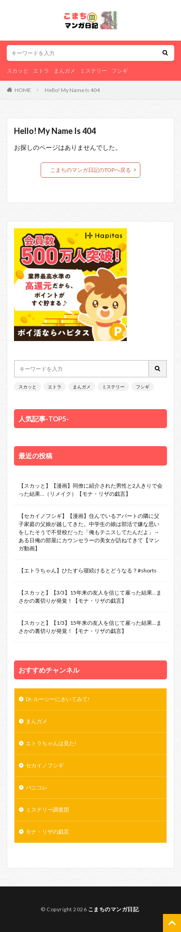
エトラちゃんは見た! (51, 743)
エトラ (41, 70)
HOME (22, 90)
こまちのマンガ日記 (113, 909)
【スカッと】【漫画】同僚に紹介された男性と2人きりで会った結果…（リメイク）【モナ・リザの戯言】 (90, 489)
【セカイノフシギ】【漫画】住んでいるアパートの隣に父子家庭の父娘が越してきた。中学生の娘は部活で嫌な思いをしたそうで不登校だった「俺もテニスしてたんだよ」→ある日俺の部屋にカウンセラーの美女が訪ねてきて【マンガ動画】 (89, 532)
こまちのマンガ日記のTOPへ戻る (90, 169)
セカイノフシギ (45, 765)
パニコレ (36, 787)
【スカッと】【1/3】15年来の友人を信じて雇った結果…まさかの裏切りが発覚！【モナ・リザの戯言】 (90, 626)
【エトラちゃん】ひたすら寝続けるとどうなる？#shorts (88, 570)
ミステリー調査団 (47, 809)
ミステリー (93, 70)
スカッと (17, 70)
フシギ (119, 70)
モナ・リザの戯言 (48, 831)
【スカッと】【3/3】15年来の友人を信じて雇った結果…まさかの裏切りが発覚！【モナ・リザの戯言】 (90, 596)
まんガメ (64, 70)
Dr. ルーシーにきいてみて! (58, 699)
